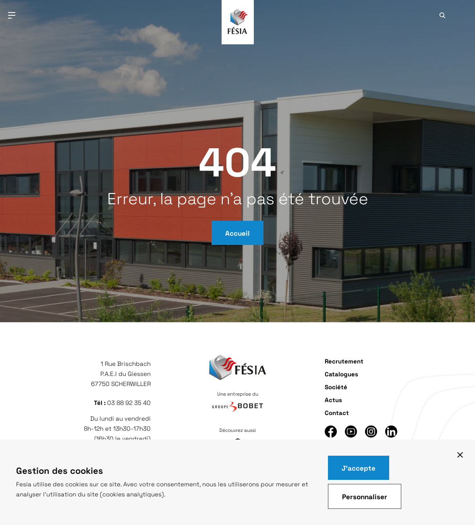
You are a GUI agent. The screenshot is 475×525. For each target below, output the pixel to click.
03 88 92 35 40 (129, 402)
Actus (333, 399)
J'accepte (358, 468)
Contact (337, 412)
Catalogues (341, 373)
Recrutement (344, 361)
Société (336, 386)
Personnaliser (364, 496)
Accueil (237, 233)
